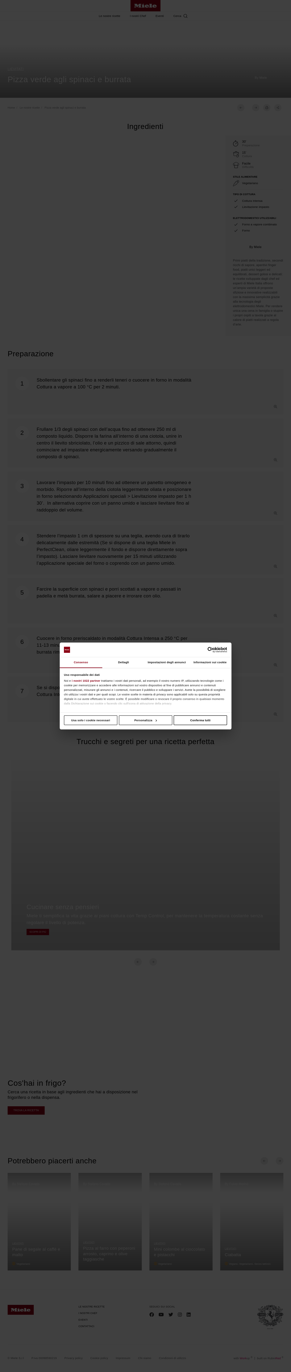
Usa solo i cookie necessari (90, 720)
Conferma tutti (200, 720)
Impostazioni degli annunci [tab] (167, 662)
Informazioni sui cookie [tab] (210, 662)
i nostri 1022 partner (86, 680)
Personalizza (145, 720)
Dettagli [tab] (123, 662)
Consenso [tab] (81, 662)
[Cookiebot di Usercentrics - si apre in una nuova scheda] (210, 650)
